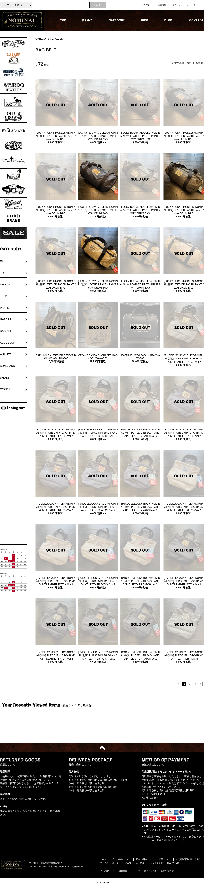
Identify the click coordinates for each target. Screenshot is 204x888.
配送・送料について (145, 859)
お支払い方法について (121, 859)
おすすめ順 (178, 63)
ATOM (176, 863)
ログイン (176, 5)
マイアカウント (107, 871)
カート (191, 5)
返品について (165, 859)
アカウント (147, 5)
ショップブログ (155, 863)
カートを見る (150, 871)
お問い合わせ (167, 871)
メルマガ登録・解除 (134, 863)
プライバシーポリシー (110, 863)
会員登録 (162, 5)
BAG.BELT (58, 38)
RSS (169, 863)
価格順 (190, 63)
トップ (103, 859)
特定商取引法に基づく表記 (188, 859)
